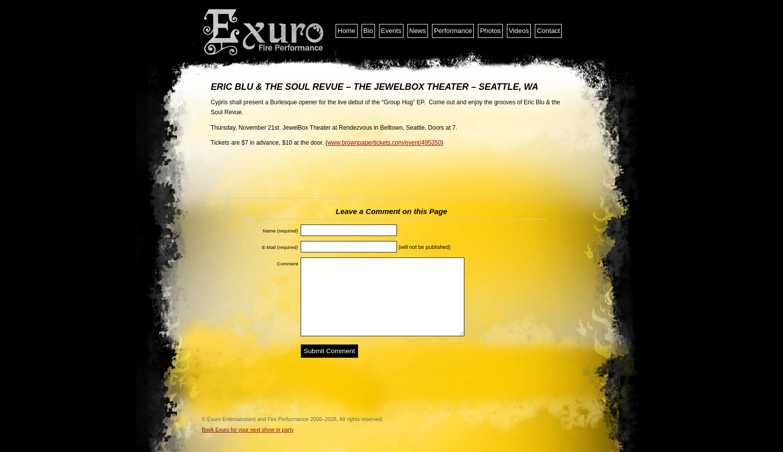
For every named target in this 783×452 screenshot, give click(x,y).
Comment (287, 263)
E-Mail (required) (280, 247)
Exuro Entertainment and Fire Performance (264, 32)
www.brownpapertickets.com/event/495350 (384, 142)
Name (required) (280, 230)
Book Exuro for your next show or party (248, 430)
